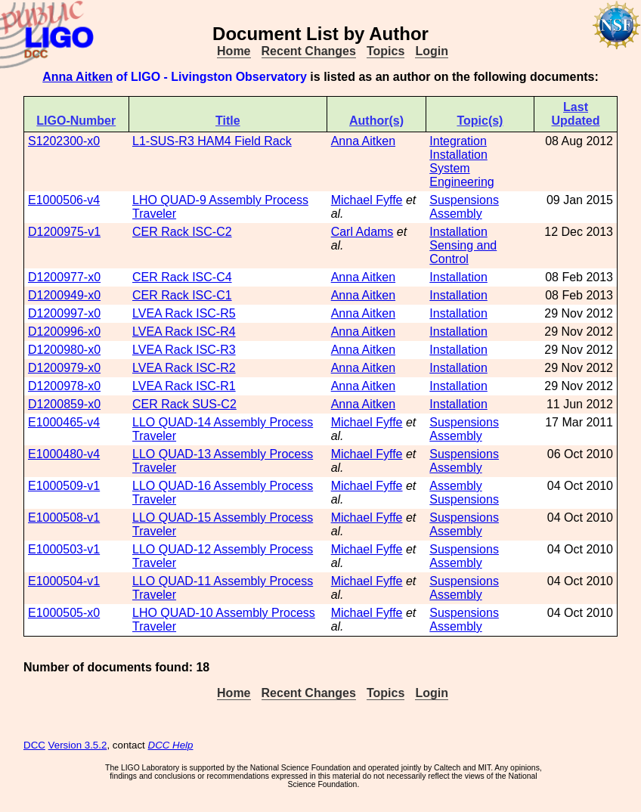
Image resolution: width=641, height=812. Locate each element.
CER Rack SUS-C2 (184, 404)
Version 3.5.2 (77, 745)
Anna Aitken (77, 76)
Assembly (455, 213)
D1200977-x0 (64, 277)
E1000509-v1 (64, 485)
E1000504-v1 (64, 581)
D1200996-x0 (64, 331)
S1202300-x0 (64, 141)
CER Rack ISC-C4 (182, 277)
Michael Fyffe (367, 200)
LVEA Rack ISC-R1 (184, 386)
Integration (458, 141)
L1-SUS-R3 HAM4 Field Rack (212, 141)
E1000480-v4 (64, 454)
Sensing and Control (463, 252)
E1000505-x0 (64, 612)
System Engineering (461, 175)
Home (233, 51)
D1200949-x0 (64, 295)
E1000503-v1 (64, 549)
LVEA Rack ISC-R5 (184, 313)
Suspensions (464, 200)
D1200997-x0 (64, 313)
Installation (458, 154)
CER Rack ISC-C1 (182, 295)
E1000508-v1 (64, 517)
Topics (385, 51)
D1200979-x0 (64, 367)
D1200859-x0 (64, 404)
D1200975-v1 (64, 231)
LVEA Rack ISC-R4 (184, 331)
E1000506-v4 (64, 200)
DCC (34, 745)
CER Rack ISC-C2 (182, 231)
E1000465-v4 (64, 422)
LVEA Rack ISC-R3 (184, 349)
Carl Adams (362, 231)
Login (431, 51)
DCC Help (171, 745)
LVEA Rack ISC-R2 (184, 367)
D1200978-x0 (64, 386)
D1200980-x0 (64, 349)
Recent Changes (309, 51)
